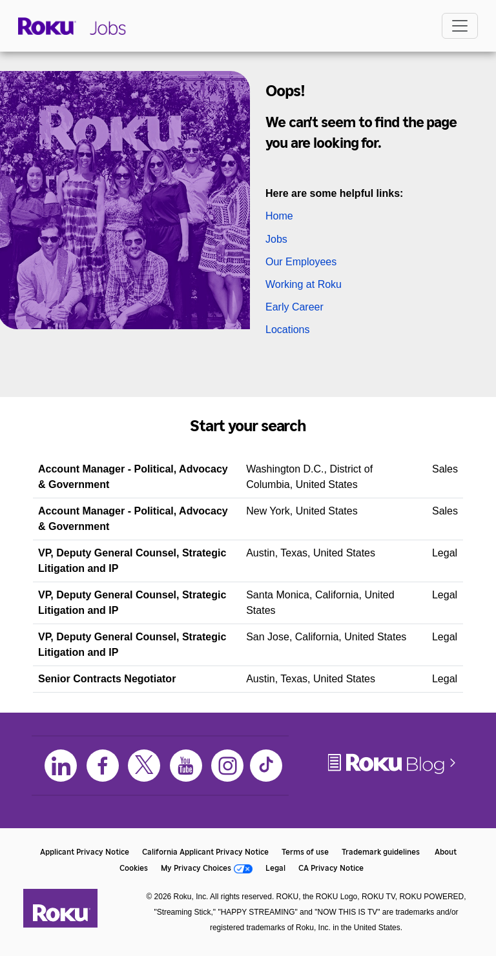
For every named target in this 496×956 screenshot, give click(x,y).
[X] (144, 765)
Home (279, 215)
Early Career (294, 306)
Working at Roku (303, 284)
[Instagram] (227, 765)
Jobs (276, 239)
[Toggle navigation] (460, 26)
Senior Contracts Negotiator (107, 678)
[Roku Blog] (392, 773)
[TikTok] (266, 765)
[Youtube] (186, 765)
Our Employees (300, 261)
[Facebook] (103, 765)
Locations (287, 329)
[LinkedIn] (61, 765)
